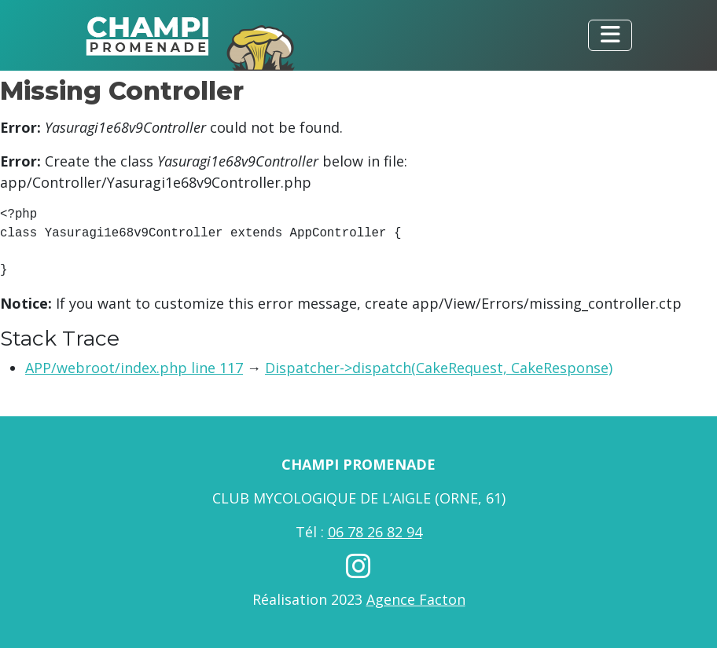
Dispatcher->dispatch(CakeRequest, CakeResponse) (438, 367)
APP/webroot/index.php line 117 (134, 367)
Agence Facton (415, 599)
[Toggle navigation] (610, 35)
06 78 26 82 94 (375, 531)
